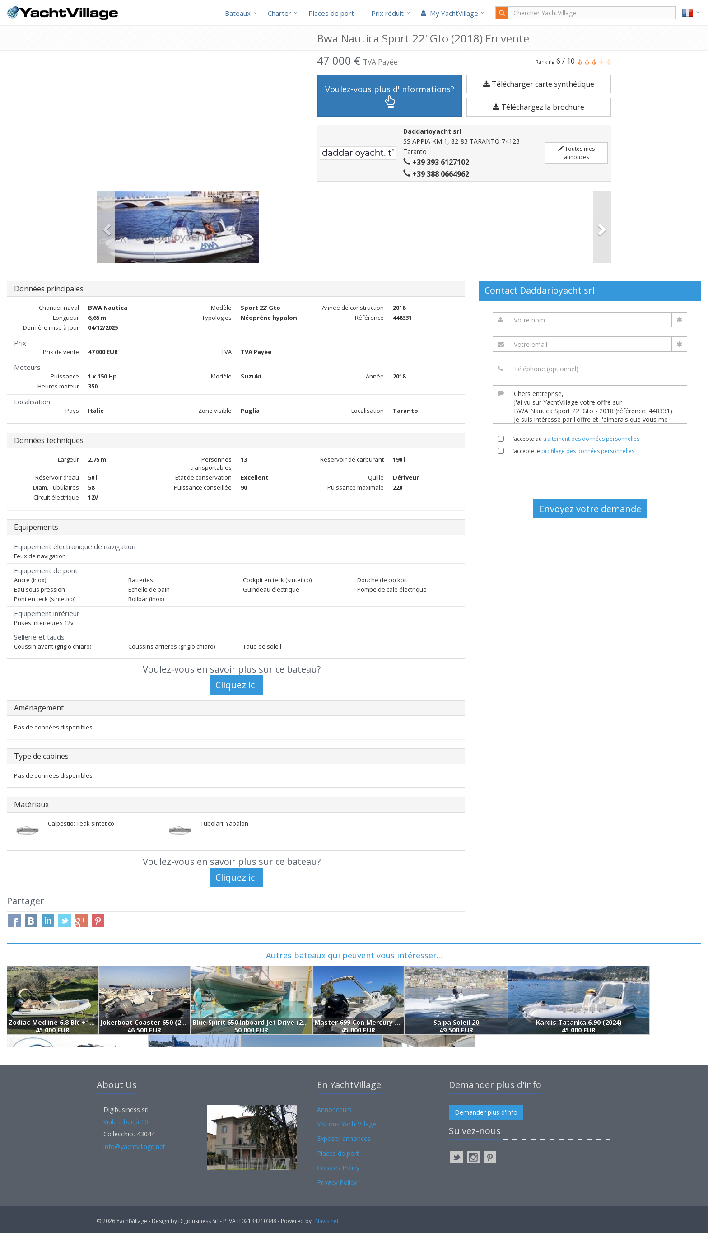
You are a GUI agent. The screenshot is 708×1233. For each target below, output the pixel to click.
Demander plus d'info (486, 1112)
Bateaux (238, 13)
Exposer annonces (344, 1138)
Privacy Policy (337, 1182)
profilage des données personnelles (587, 451)
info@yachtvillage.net (134, 1146)
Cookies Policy (338, 1167)
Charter (279, 13)
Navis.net (327, 1221)
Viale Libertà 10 (125, 1121)
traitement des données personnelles (591, 439)
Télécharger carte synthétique (538, 84)
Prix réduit (387, 13)
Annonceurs (334, 1109)
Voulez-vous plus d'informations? (389, 96)
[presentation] (590, 477)
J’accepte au (575, 439)
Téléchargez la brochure (538, 107)
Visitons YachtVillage (346, 1124)
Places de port (331, 13)
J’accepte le (573, 451)
